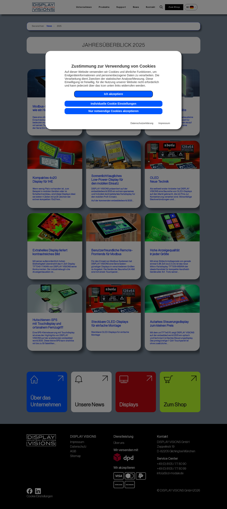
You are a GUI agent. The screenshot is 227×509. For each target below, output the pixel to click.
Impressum (164, 123)
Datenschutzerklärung (141, 123)
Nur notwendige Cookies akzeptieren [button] (113, 111)
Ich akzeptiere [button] (113, 94)
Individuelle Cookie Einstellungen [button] (113, 103)
